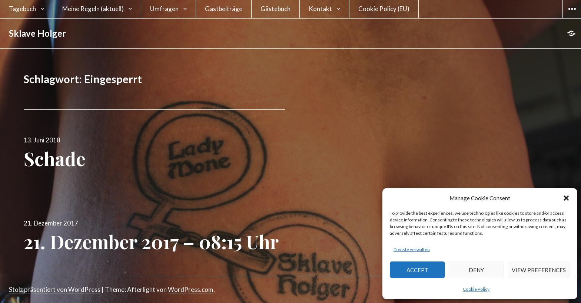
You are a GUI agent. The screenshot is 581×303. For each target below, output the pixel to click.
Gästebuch (275, 9)
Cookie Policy (476, 289)
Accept (417, 270)
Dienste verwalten (412, 249)
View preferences (539, 270)
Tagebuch (22, 9)
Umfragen (164, 9)
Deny (476, 270)
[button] (566, 198)
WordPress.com (190, 289)
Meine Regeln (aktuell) (93, 9)
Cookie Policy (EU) (383, 9)
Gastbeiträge (223, 9)
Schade (55, 158)
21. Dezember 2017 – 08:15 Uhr (151, 241)
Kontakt (320, 9)
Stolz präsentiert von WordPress (54, 289)
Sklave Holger (37, 33)
